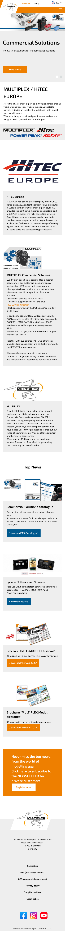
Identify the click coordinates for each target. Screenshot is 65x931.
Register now (23, 787)
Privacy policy (33, 885)
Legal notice (33, 898)
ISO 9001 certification (18, 304)
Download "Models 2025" (23, 727)
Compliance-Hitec (32, 892)
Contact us (32, 865)
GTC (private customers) (32, 872)
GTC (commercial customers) (32, 879)
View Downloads (18, 601)
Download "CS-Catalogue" (23, 533)
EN (55, 3)
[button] (57, 77)
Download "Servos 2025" (23, 662)
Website (26, 3)
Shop (36, 3)
